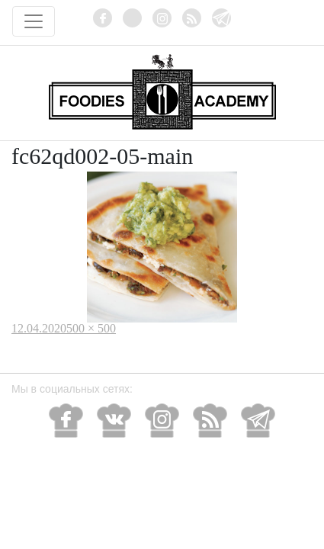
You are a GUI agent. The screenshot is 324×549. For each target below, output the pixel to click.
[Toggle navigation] (33, 21)
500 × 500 (91, 328)
